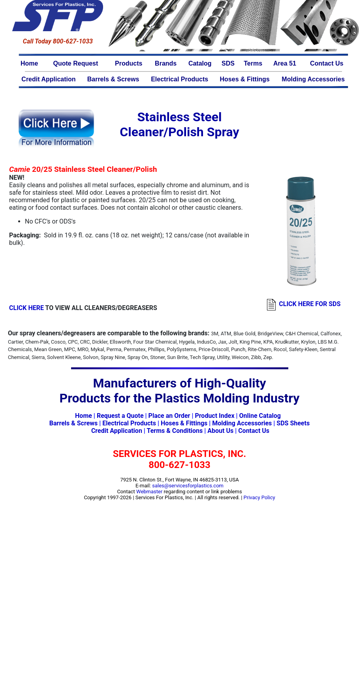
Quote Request (75, 63)
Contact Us (326, 63)
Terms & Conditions (175, 430)
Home (29, 63)
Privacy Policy (259, 497)
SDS (228, 63)
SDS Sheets (293, 423)
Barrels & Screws (113, 79)
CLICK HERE (26, 308)
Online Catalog (260, 415)
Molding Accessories (313, 79)
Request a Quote (120, 415)
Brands (166, 63)
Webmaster (149, 491)
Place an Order (169, 415)
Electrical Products (179, 79)
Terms (253, 63)
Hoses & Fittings (245, 79)
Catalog (200, 63)
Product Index (214, 415)
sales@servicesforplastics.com (188, 486)
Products (128, 63)
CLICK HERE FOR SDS (309, 304)
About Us (220, 430)
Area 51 (284, 63)
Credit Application (48, 79)
